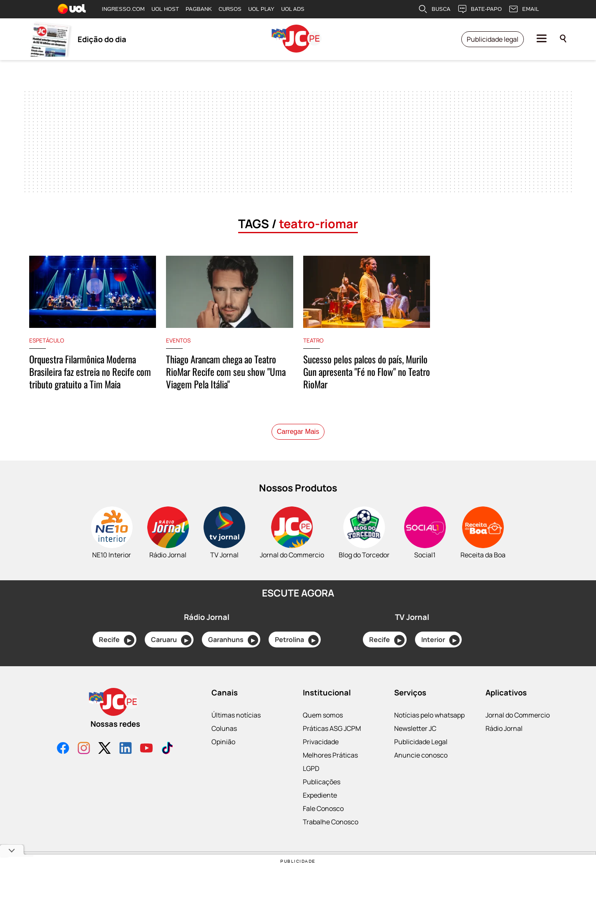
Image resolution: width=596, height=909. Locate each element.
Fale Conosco (323, 808)
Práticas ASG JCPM (332, 728)
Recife (116, 640)
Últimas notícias (236, 715)
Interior (440, 640)
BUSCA (434, 9)
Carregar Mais (298, 431)
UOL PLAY (261, 9)
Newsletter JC (415, 728)
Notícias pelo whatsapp (429, 715)
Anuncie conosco (421, 755)
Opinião (223, 741)
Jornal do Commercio (517, 715)
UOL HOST (165, 9)
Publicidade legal (492, 39)
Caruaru (171, 640)
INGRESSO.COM (123, 9)
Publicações (321, 781)
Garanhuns (233, 640)
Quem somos (323, 715)
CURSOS (230, 9)
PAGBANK (199, 9)
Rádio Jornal (504, 728)
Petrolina (297, 640)
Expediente (320, 795)
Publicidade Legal (421, 741)
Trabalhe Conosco (330, 821)
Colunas (224, 728)
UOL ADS (292, 9)
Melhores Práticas (330, 755)
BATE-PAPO (479, 9)
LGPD (311, 768)
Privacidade (321, 741)
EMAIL (523, 9)
